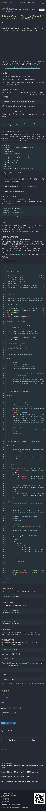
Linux (15, 708)
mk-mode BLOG (6, 3)
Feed (18, 805)
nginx (6, 697)
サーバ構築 (13, 712)
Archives (22, 3)
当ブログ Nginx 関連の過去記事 (23, 232)
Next (33, 740)
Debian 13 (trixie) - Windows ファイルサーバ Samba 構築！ (20, 765)
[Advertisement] (23, 45)
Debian (9, 708)
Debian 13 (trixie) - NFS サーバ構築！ (13, 777)
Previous (12, 740)
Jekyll (18, 807)
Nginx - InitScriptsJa (16, 255)
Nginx (7, 694)
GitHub (12, 805)
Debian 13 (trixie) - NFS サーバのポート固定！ (16, 772)
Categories (31, 3)
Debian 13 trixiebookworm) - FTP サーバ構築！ (16, 781)
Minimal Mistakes (24, 807)
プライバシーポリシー (5, 802)
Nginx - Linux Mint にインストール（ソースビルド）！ (22, 68)
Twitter (4, 805)
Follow (41, 9)
